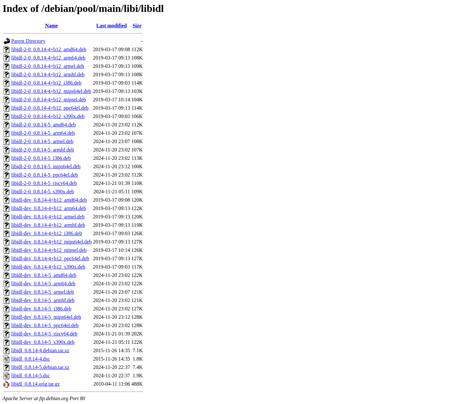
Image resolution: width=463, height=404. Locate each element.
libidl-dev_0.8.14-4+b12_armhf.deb (48, 225)
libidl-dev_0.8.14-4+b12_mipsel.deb (48, 250)
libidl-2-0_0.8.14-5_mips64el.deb (46, 166)
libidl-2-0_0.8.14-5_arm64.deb (43, 133)
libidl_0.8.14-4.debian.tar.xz (40, 350)
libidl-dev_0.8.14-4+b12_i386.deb (46, 233)
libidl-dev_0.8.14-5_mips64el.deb (46, 317)
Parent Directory (28, 41)
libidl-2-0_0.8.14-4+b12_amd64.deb (48, 49)
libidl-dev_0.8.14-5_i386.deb (41, 308)
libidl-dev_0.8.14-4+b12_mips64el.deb (51, 241)
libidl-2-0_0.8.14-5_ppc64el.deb (44, 175)
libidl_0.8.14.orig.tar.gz (35, 384)
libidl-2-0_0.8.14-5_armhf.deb (42, 149)
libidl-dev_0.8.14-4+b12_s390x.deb (48, 267)
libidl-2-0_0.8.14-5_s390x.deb (42, 191)
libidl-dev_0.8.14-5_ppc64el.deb (44, 325)
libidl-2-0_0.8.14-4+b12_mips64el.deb (51, 91)
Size (136, 25)
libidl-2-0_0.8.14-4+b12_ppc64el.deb (50, 108)
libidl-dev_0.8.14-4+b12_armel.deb (48, 216)
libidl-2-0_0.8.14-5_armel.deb (42, 141)
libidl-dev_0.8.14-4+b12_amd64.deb (49, 200)
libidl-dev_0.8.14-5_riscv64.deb (44, 333)
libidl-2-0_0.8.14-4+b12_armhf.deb (48, 74)
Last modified (111, 25)
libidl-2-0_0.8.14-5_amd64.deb (43, 124)
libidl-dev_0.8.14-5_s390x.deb (43, 342)
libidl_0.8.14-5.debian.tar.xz (40, 367)
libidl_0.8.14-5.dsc (30, 375)
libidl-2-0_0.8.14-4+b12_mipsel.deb (48, 99)
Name (51, 25)
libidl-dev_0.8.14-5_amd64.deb (43, 275)
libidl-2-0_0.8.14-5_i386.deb (41, 158)
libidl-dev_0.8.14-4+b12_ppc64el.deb (50, 258)
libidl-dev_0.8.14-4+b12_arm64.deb (48, 208)
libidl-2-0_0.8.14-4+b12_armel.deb (47, 66)
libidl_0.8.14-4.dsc (30, 359)
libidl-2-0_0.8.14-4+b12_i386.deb (46, 83)
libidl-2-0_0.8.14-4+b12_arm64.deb (48, 57)
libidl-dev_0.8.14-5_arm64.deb (43, 283)
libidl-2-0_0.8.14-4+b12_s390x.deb (48, 116)
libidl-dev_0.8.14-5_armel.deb (42, 292)
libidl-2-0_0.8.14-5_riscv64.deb (44, 183)
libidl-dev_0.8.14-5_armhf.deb (43, 300)
